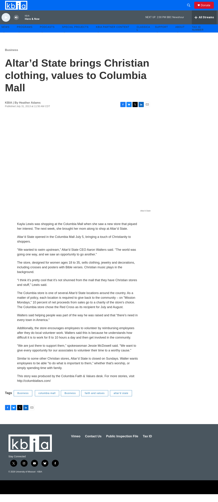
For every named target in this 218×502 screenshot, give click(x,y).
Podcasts (47, 34)
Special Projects (75, 34)
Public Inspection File (122, 444)
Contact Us (93, 444)
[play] (6, 25)
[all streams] (204, 25)
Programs (24, 34)
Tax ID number (198, 36)
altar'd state (121, 401)
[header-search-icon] (190, 9)
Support (161, 34)
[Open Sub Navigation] (4, 40)
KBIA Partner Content (112, 34)
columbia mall (47, 401)
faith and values (95, 401)
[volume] (16, 25)
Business (11, 57)
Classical (143, 36)
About (180, 34)
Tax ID (147, 444)
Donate (207, 9)
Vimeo (75, 444)
